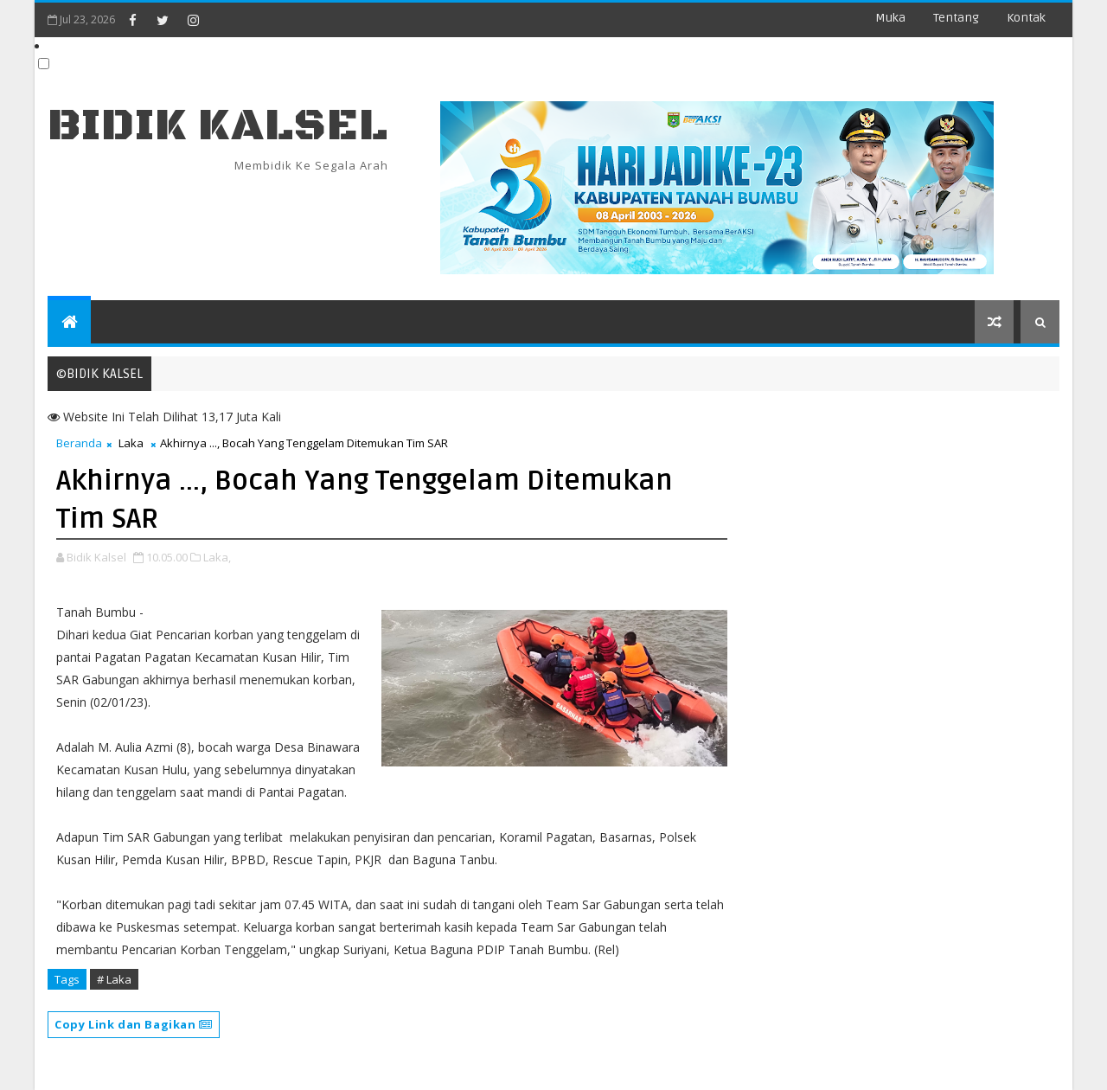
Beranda (79, 443)
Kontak (1026, 17)
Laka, (217, 557)
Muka (890, 17)
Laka (131, 443)
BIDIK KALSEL (218, 126)
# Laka (114, 979)
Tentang (956, 17)
